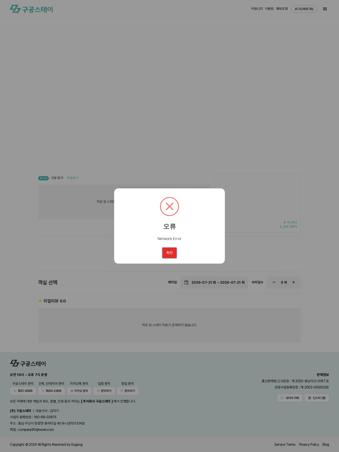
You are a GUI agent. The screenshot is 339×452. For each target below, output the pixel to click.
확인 (169, 253)
